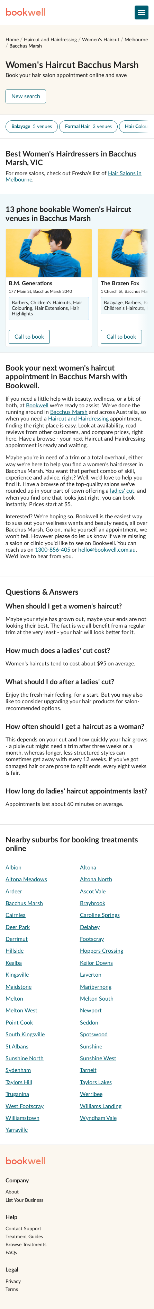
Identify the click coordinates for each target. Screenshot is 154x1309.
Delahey (90, 927)
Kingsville (17, 975)
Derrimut (17, 939)
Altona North (96, 879)
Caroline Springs (100, 915)
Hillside (15, 951)
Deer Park (18, 927)
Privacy (13, 1281)
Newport (91, 1010)
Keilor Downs (96, 963)
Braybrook (92, 903)
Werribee (91, 1094)
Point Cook (19, 1023)
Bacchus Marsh (25, 46)
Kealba (14, 963)
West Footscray (25, 1106)
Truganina (17, 1094)
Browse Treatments (26, 1244)
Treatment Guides (24, 1236)
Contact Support (23, 1228)
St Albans (17, 1046)
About (12, 1192)
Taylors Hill (19, 1082)
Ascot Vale (93, 891)
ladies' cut (122, 491)
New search (25, 96)
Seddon (89, 1023)
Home (12, 39)
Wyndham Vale (98, 1118)
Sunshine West (98, 1058)
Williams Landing (100, 1106)
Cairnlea (16, 915)
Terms (12, 1289)
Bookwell (37, 405)
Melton (14, 999)
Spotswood (94, 1034)
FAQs (11, 1252)
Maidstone (18, 987)
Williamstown (22, 1118)
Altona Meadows (26, 879)
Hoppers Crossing (101, 951)
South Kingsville (25, 1034)
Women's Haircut (100, 39)
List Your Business (24, 1200)
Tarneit (88, 1070)
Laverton (90, 975)
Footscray (92, 939)
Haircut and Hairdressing (50, 39)
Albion (13, 867)
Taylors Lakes (96, 1082)
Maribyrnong (95, 987)
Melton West (21, 1010)
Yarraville (17, 1130)
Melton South (97, 999)
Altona (88, 867)
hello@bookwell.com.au (107, 550)
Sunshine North (25, 1058)
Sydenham (18, 1070)
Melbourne (136, 39)
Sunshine (91, 1046)
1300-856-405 (52, 550)
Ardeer (14, 891)
